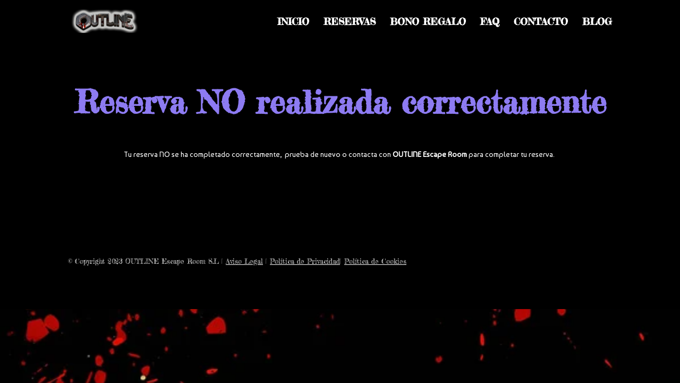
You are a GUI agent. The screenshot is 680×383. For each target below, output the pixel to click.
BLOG (597, 22)
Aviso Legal (244, 261)
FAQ (489, 22)
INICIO (293, 22)
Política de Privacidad (305, 261)
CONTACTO (541, 22)
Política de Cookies (375, 261)
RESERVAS (350, 22)
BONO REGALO (428, 22)
